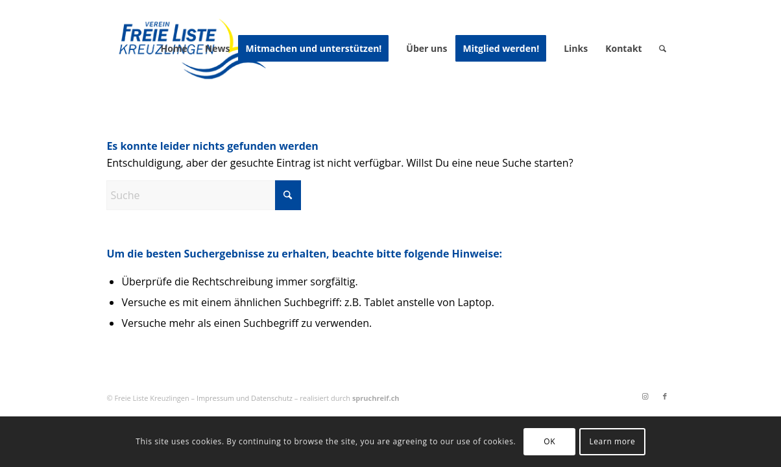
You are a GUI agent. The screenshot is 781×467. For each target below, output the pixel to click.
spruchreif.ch (376, 398)
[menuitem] (173, 48)
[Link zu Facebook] (665, 396)
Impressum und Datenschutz (245, 398)
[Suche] (663, 48)
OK (549, 441)
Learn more (612, 441)
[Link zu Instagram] (645, 396)
